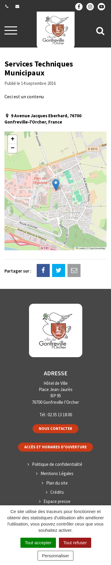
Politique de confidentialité (57, 464)
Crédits (57, 492)
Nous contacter (55, 428)
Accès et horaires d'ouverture (55, 447)
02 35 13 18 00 (60, 414)
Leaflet (80, 248)
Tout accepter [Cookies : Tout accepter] (38, 542)
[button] (55, 185)
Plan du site (57, 483)
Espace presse (57, 501)
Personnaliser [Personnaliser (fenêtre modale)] (55, 555)
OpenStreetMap (97, 248)
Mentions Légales (57, 473)
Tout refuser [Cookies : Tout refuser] (75, 542)
